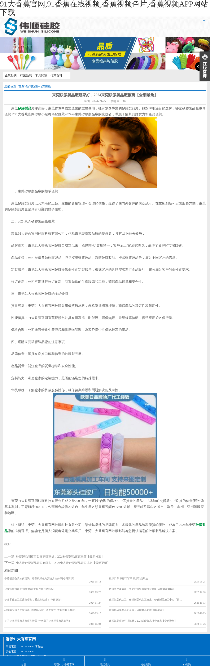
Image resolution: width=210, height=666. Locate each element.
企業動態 (10, 75)
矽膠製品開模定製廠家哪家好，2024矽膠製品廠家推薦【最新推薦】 (60, 556)
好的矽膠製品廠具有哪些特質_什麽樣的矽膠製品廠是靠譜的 (37, 608)
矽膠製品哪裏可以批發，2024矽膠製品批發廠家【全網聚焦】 (143, 608)
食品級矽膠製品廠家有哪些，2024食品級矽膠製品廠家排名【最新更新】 (63, 562)
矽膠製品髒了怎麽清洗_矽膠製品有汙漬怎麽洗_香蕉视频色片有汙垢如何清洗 (40, 600)
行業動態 (25, 75)
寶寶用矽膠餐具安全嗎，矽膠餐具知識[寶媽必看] (136, 600)
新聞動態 (32, 86)
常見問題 (39, 75)
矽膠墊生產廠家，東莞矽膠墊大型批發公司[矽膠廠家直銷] (141, 586)
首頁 (21, 86)
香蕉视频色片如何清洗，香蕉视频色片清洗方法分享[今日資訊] (39, 578)
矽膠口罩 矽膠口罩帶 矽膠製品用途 (128, 578)
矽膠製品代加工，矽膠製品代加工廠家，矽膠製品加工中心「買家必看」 (145, 593)
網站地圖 (6, 653)
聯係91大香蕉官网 (21, 624)
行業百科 (54, 75)
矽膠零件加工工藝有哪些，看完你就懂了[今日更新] (32, 593)
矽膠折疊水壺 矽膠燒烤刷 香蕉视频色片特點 (28, 586)
